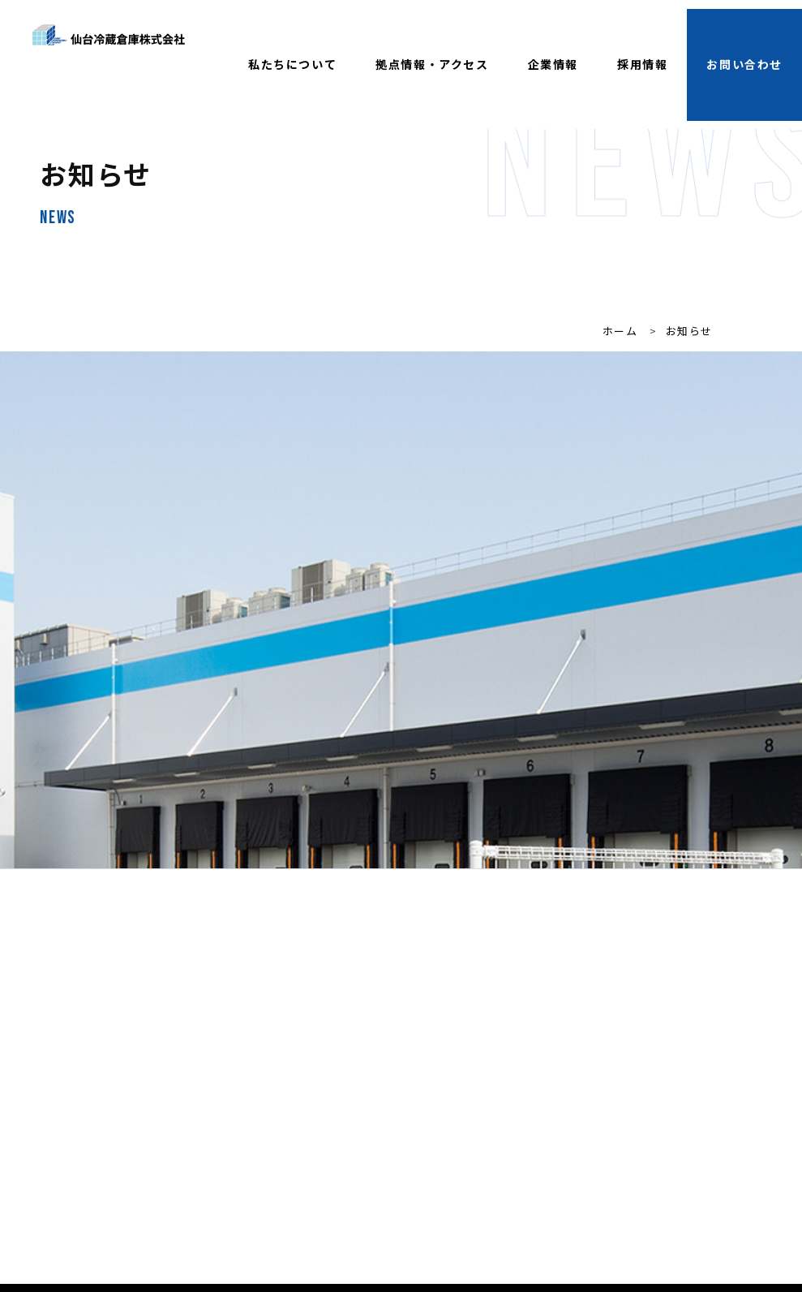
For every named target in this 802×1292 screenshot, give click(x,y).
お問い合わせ (744, 64)
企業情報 (553, 64)
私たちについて (292, 64)
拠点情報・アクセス (431, 64)
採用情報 (642, 64)
